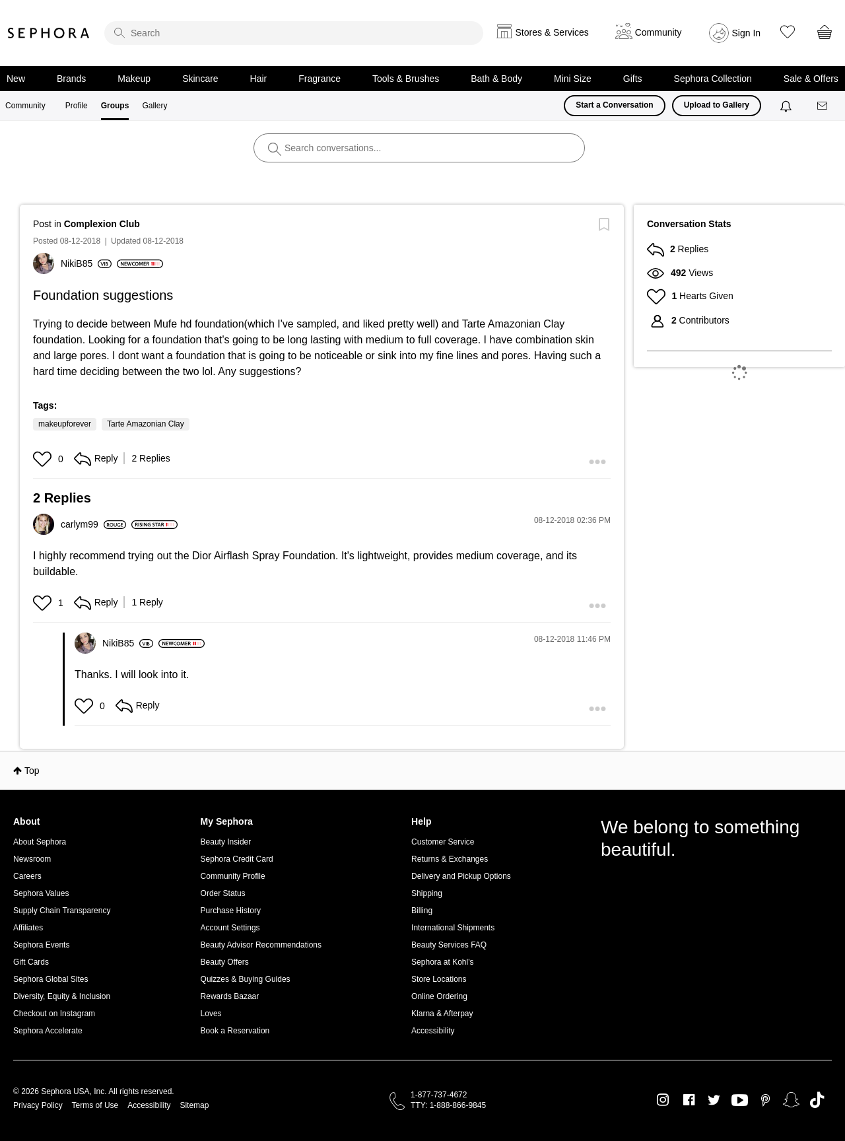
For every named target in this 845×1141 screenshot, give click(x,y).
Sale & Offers (811, 78)
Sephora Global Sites (50, 979)
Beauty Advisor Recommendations (261, 945)
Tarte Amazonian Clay (145, 424)
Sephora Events (41, 945)
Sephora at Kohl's (442, 962)
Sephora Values (41, 893)
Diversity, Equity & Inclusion (61, 996)
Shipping (426, 893)
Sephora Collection (713, 78)
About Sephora (39, 842)
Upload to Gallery (716, 105)
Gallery (154, 105)
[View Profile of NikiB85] (86, 263)
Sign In (746, 33)
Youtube (739, 1101)
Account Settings (230, 927)
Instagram (663, 1100)
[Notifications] (787, 106)
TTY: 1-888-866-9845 (448, 1105)
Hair (258, 78)
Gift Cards (31, 962)
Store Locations (438, 979)
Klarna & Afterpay (442, 1013)
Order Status (223, 893)
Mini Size (573, 78)
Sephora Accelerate (48, 1030)
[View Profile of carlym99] (93, 524)
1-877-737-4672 (439, 1094)
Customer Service (442, 842)
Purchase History (231, 910)
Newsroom (32, 859)
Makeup (134, 78)
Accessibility (432, 1030)
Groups (115, 105)
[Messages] (823, 106)
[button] (44, 459)
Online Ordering (439, 996)
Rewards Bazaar (230, 996)
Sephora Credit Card (237, 859)
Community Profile (233, 876)
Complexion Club (102, 224)
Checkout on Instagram (54, 1013)
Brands (71, 78)
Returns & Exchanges (449, 859)
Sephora (49, 33)
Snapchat (791, 1100)
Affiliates (28, 927)
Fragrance (319, 78)
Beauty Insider (226, 842)
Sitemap (194, 1105)
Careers (27, 876)
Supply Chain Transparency (61, 910)
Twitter (714, 1100)
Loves (211, 1013)
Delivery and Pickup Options (461, 876)
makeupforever (64, 424)
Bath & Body (496, 78)
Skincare (200, 78)
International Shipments (452, 927)
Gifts (632, 78)
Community (25, 105)
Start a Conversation (614, 105)
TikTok (817, 1100)
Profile (76, 105)
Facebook (689, 1100)
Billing (421, 910)
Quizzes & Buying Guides (245, 979)
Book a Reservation (235, 1030)
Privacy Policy (38, 1105)
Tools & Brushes (405, 78)
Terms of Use (95, 1105)
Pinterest (765, 1100)
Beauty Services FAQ (449, 945)
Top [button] (32, 770)
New (16, 78)
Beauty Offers (225, 962)
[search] (293, 33)
